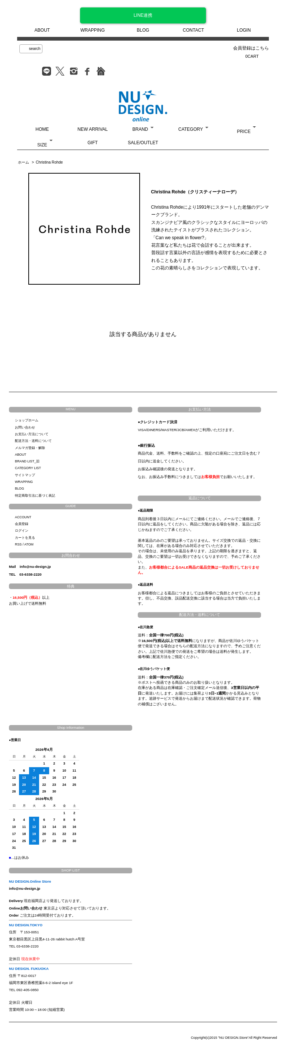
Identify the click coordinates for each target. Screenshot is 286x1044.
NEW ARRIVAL (92, 129)
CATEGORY (190, 129)
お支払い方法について (31, 434)
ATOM (29, 544)
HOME (42, 129)
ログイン (21, 530)
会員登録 (21, 524)
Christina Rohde (49, 162)
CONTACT (193, 30)
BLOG (143, 30)
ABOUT (42, 30)
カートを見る (25, 538)
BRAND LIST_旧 (27, 461)
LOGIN (244, 30)
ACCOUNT (23, 517)
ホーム (23, 162)
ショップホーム (26, 420)
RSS (18, 544)
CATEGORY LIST (28, 468)
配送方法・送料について (33, 441)
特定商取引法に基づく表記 (35, 495)
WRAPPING (92, 30)
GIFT (93, 142)
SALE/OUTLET (143, 142)
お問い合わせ (25, 427)
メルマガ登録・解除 (30, 448)
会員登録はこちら (251, 48)
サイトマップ (25, 475)
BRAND (140, 129)
